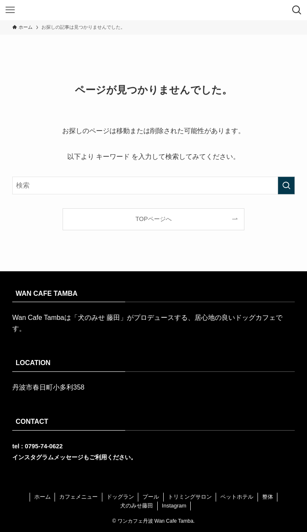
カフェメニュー (78, 497)
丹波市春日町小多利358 (48, 387)
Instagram (174, 505)
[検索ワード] (153, 185)
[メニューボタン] (10, 10)
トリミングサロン (190, 497)
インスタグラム (33, 457)
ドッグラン (120, 497)
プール (151, 497)
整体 (267, 497)
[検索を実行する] (286, 185)
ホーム (42, 497)
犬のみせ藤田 (136, 505)
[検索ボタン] (297, 10)
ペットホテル (236, 497)
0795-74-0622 (44, 446)
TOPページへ (153, 219)
